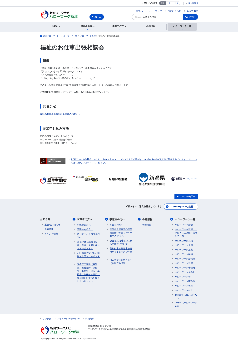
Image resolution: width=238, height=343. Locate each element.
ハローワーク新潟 (184, 225)
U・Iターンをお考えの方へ (88, 236)
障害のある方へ (85, 229)
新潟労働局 (192, 11)
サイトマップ (155, 11)
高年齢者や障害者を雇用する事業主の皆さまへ (121, 252)
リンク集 (46, 319)
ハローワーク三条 (184, 250)
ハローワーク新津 (184, 263)
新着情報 (49, 229)
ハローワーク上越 (184, 245)
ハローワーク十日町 (185, 268)
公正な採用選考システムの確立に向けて (121, 242)
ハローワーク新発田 (185, 259)
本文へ (139, 11)
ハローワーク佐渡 (184, 286)
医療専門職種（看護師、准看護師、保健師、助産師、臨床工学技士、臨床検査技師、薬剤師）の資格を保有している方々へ (88, 273)
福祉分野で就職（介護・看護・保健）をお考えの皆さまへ (88, 245)
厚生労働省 (193, 3)
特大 (177, 3)
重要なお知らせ (52, 225)
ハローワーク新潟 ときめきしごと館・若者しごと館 (186, 233)
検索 (192, 17)
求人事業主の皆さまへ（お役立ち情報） (121, 262)
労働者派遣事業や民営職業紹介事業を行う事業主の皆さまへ (121, 233)
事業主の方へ (117, 219)
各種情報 (147, 219)
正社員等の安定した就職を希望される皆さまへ (88, 256)
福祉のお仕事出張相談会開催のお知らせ (60, 114)
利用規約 (89, 319)
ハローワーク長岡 (184, 240)
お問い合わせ (174, 11)
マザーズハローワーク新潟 (186, 305)
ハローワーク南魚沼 (185, 281)
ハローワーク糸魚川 (185, 272)
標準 (162, 3)
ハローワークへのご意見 (181, 207)
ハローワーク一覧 (185, 219)
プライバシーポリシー (68, 319)
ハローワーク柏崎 (184, 254)
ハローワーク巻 (183, 277)
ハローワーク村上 (184, 290)
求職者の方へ (85, 219)
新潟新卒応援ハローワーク (186, 297)
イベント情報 (51, 234)
